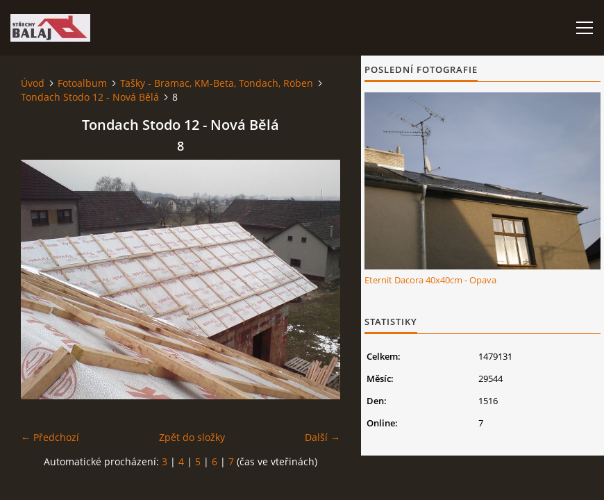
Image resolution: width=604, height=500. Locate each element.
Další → (322, 437)
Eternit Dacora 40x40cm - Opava (430, 280)
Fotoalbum (82, 83)
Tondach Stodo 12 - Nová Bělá (90, 96)
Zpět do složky (192, 437)
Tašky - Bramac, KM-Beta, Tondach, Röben (216, 83)
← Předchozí (50, 437)
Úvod (32, 83)
